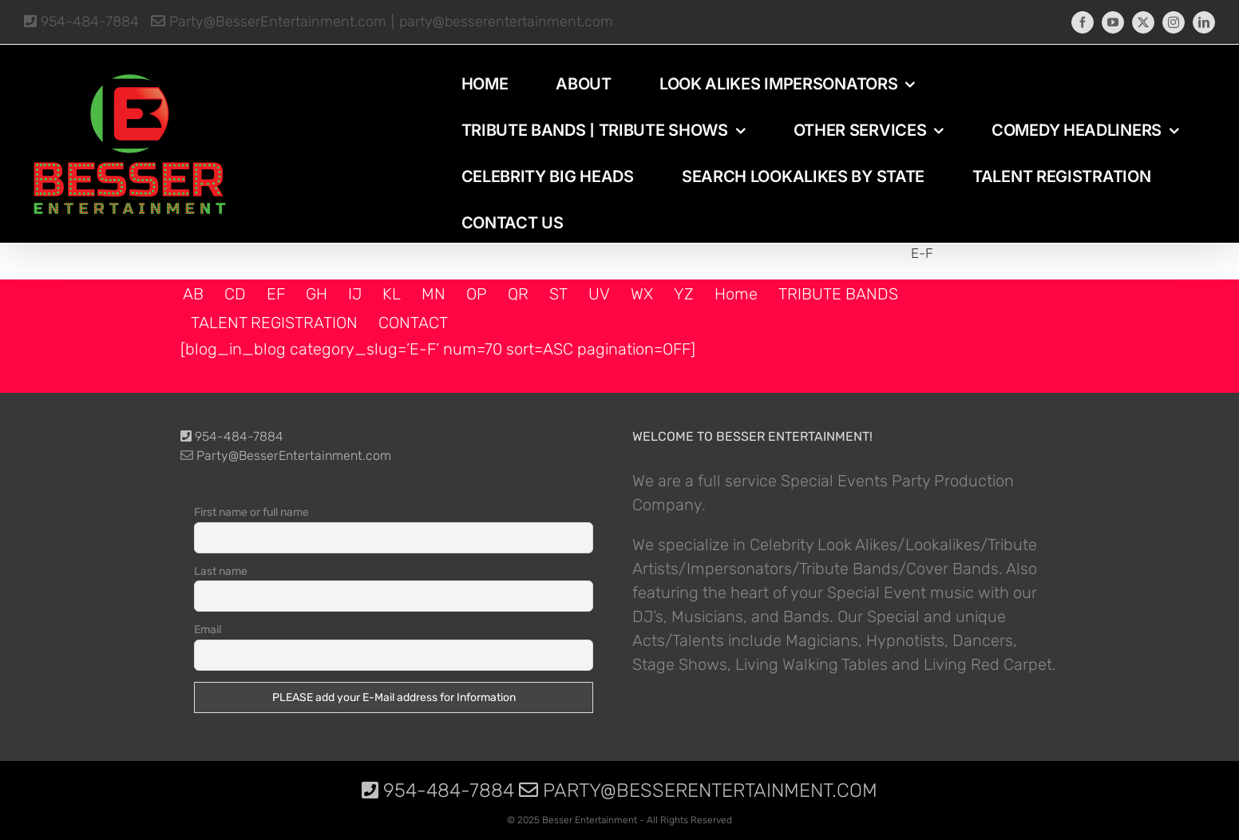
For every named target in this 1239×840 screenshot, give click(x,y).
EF (276, 293)
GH (316, 293)
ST (558, 293)
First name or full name (251, 512)
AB (193, 293)
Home (736, 293)
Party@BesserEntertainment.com (268, 21)
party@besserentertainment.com (506, 21)
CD (235, 293)
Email (207, 629)
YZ (684, 293)
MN (433, 293)
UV (599, 293)
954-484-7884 (81, 21)
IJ (355, 293)
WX (642, 293)
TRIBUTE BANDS (838, 293)
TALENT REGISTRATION (274, 322)
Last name (220, 571)
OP (476, 293)
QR (518, 293)
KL (391, 293)
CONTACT (413, 322)
